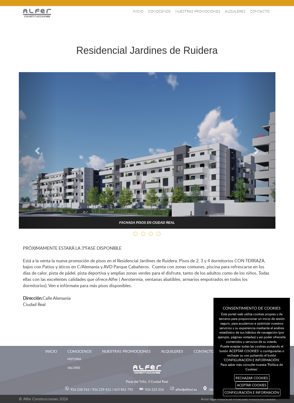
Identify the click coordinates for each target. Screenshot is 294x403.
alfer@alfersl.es (186, 389)
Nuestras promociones (197, 11)
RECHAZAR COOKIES (252, 378)
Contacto (259, 11)
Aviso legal (208, 399)
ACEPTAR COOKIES (251, 385)
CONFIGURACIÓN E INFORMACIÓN (251, 392)
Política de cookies (262, 399)
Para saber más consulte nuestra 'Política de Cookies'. (252, 366)
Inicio (138, 11)
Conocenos (159, 11)
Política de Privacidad (232, 399)
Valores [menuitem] (73, 368)
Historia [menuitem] (74, 359)
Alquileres (235, 11)
